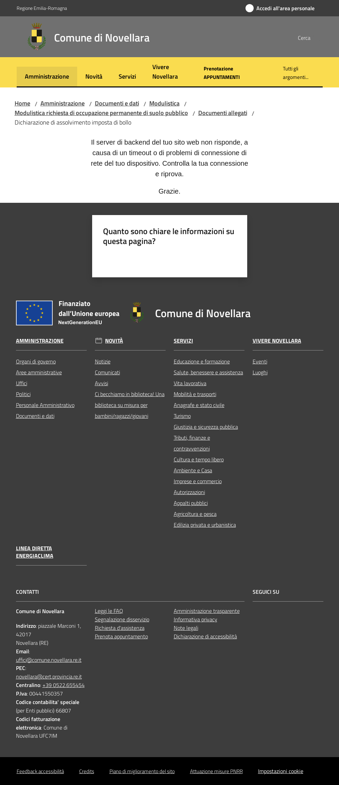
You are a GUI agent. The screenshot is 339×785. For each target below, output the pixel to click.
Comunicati (107, 372)
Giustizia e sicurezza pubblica (206, 427)
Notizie (103, 361)
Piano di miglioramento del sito (142, 771)
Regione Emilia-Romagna (42, 8)
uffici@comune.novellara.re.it (49, 660)
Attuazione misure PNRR (216, 771)
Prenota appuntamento (121, 636)
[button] (314, 38)
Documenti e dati (117, 103)
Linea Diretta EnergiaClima (34, 552)
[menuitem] (47, 77)
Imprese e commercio (198, 481)
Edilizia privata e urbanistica (205, 525)
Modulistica (164, 103)
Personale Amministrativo (45, 405)
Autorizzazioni (189, 492)
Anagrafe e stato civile (199, 405)
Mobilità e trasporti (195, 394)
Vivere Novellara (277, 341)
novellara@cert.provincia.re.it (49, 676)
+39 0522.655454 (64, 685)
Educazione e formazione (202, 361)
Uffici (21, 383)
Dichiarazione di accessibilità (205, 636)
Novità (114, 341)
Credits (86, 771)
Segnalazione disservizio (122, 619)
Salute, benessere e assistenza (208, 372)
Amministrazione (62, 103)
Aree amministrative (39, 372)
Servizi (183, 341)
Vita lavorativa (190, 383)
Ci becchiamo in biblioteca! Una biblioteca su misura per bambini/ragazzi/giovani (130, 405)
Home (22, 103)
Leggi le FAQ (109, 611)
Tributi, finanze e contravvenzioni (192, 443)
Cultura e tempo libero (199, 459)
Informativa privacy (195, 619)
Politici (23, 394)
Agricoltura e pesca (195, 514)
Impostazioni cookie (280, 771)
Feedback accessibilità (40, 771)
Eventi (260, 361)
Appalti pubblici (191, 503)
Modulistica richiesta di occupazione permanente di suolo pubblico (101, 112)
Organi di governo (36, 361)
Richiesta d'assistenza (120, 628)
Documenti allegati (222, 112)
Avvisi (101, 383)
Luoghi (260, 372)
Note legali (186, 628)
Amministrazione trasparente (207, 611)
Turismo (182, 416)
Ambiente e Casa (193, 470)
